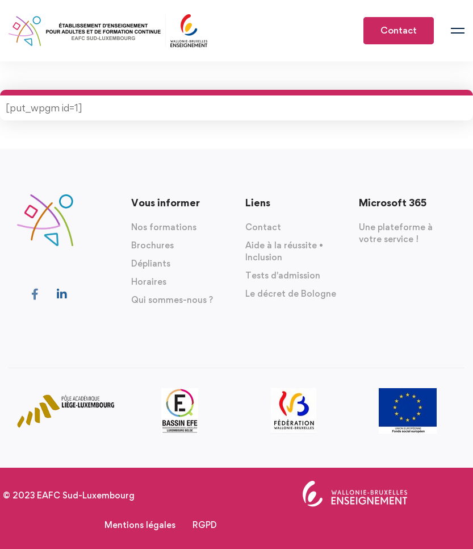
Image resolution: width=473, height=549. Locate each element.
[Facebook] (35, 294)
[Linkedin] (61, 294)
